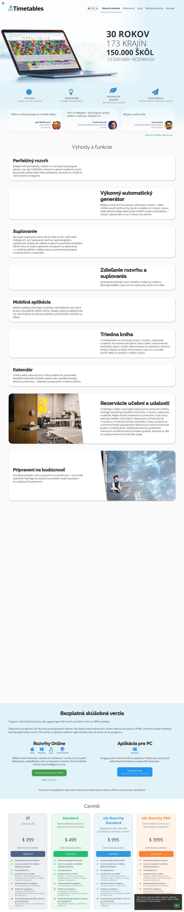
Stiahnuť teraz (135, 772)
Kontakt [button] (170, 8)
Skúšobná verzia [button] (154, 8)
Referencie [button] (128, 8)
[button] (93, 8)
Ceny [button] (140, 8)
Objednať (28, 853)
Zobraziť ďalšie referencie (158, 135)
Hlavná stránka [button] (111, 8)
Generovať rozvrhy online (49, 772)
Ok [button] (177, 906)
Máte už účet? (49, 779)
